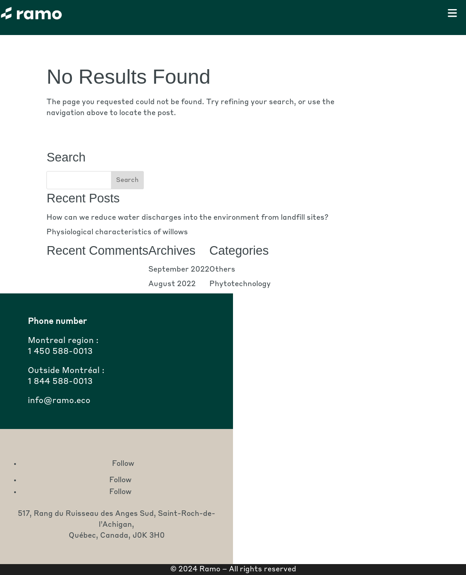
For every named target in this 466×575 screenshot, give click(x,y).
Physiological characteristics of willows (117, 232)
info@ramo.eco (59, 401)
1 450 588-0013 (60, 352)
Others (222, 269)
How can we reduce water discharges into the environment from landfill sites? (187, 218)
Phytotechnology (240, 284)
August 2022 (172, 284)
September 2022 (178, 269)
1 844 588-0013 (60, 382)
